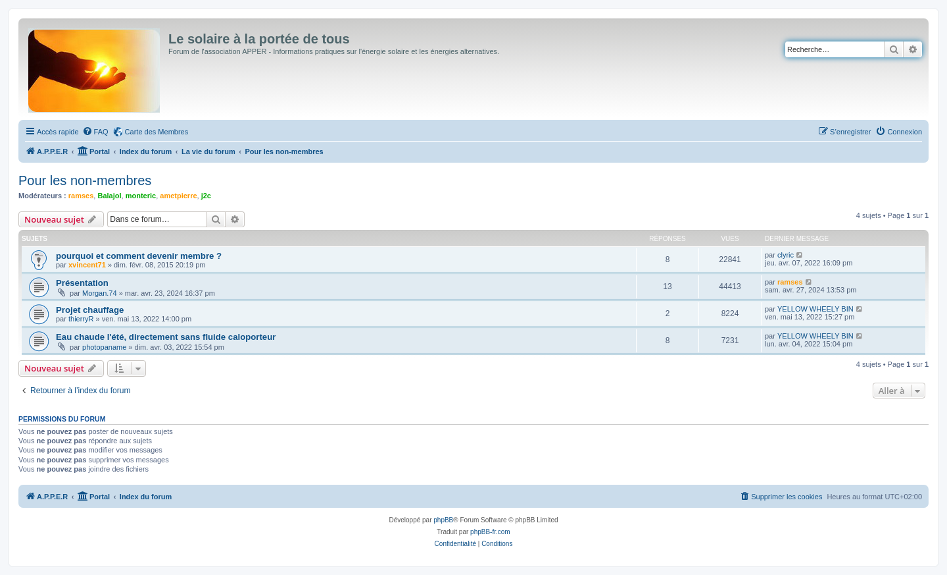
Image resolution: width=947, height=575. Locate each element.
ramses (81, 196)
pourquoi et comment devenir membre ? (139, 256)
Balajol (109, 196)
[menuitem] (95, 132)
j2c (206, 196)
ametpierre (178, 196)
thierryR (81, 319)
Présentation (82, 283)
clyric (785, 255)
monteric (141, 196)
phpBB (443, 520)
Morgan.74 (99, 293)
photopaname (104, 347)
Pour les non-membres (84, 180)
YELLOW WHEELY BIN (815, 309)
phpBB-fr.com (490, 531)
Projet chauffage (90, 310)
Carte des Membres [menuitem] (157, 132)
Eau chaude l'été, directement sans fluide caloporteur (166, 337)
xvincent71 (87, 265)
